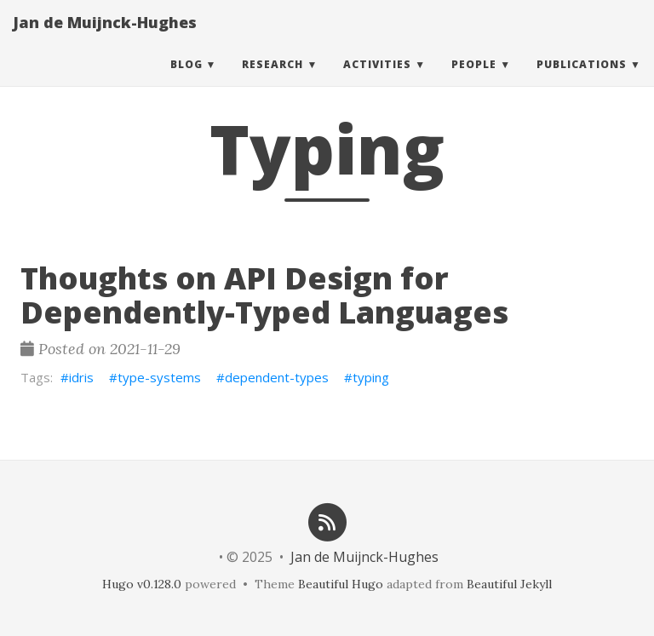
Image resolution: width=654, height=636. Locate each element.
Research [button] (272, 80)
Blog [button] (186, 80)
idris (81, 377)
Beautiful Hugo (340, 584)
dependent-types (277, 377)
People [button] (473, 80)
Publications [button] (581, 80)
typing (371, 377)
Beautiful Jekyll (509, 584)
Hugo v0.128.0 (141, 584)
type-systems (159, 377)
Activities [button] (377, 80)
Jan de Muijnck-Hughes (105, 38)
